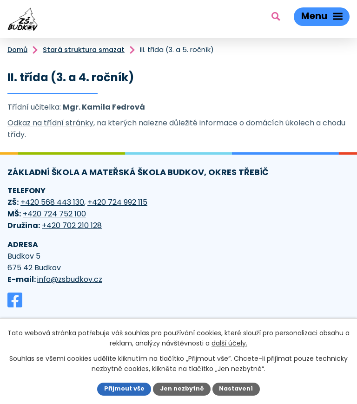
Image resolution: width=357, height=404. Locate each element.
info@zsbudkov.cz (69, 279)
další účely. (229, 343)
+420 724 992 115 (117, 202)
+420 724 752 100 (54, 214)
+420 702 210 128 (72, 225)
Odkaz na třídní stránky (50, 122)
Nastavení (236, 388)
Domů (17, 49)
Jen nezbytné (182, 388)
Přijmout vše (124, 388)
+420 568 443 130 (52, 202)
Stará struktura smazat (84, 49)
